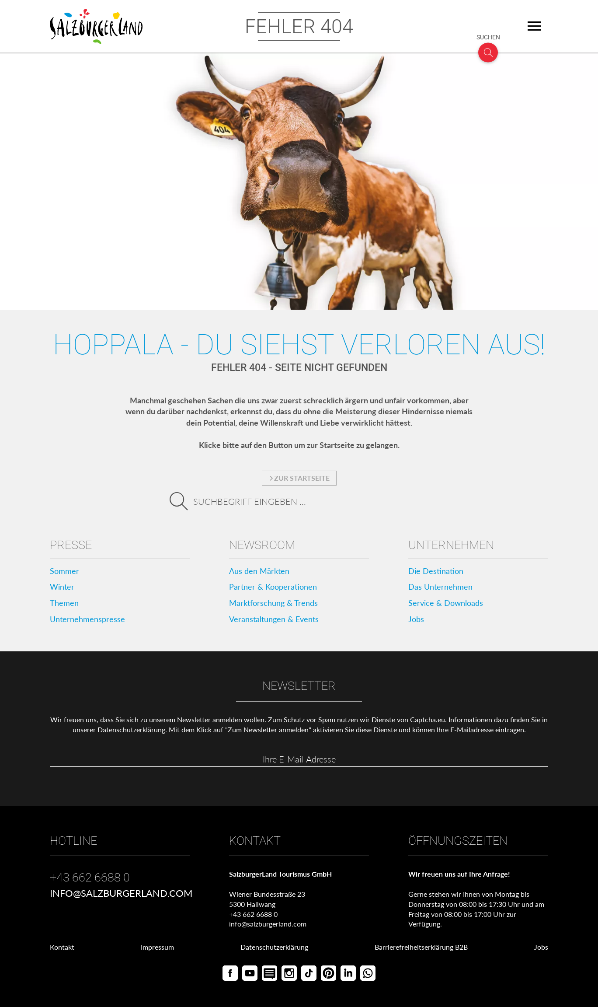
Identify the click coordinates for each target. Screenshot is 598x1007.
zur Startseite (299, 478)
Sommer (64, 571)
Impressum (157, 947)
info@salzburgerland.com (121, 893)
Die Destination (435, 571)
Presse (71, 545)
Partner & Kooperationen (273, 586)
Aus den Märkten (259, 571)
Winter (62, 586)
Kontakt (62, 947)
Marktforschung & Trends (273, 603)
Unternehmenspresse (87, 619)
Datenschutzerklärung (131, 729)
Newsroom (262, 545)
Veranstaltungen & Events (274, 619)
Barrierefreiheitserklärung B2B (421, 947)
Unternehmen (451, 545)
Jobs (416, 619)
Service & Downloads (445, 603)
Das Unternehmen (440, 586)
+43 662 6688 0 (90, 878)
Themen (64, 603)
